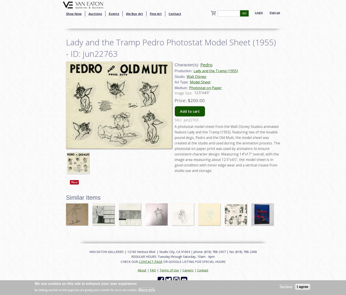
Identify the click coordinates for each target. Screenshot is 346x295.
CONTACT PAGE (150, 262)
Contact (175, 14)
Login (259, 13)
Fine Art (156, 14)
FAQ (153, 270)
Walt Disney (196, 76)
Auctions (95, 14)
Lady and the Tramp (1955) (216, 70)
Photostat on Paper (205, 87)
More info (146, 289)
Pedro (206, 65)
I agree (302, 287)
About (142, 270)
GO (244, 13)
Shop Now (74, 14)
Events (114, 14)
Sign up (274, 13)
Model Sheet (200, 82)
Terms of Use (169, 270)
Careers (188, 270)
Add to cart (190, 111)
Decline (286, 286)
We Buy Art (134, 14)
